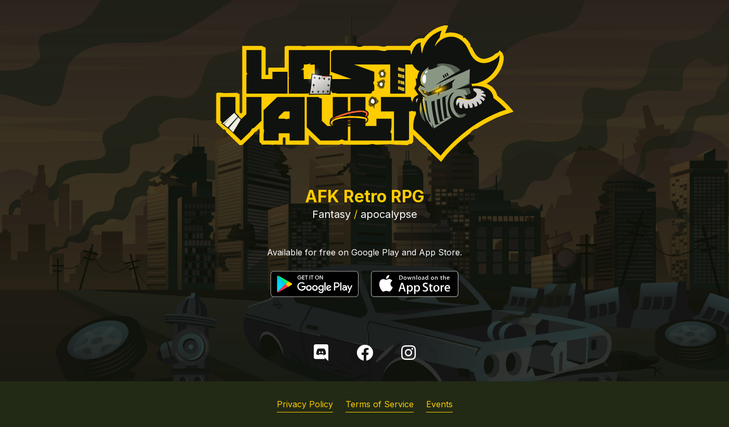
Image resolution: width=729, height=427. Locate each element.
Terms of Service (380, 404)
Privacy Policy (305, 404)
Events (439, 404)
